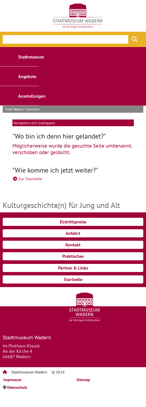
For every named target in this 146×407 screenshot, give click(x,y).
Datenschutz (17, 387)
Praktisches (73, 256)
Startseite (33, 109)
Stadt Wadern (14, 109)
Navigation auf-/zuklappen (34, 123)
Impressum (12, 379)
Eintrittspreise (73, 222)
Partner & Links (73, 268)
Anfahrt (73, 233)
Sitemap (83, 379)
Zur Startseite (30, 178)
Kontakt (73, 245)
